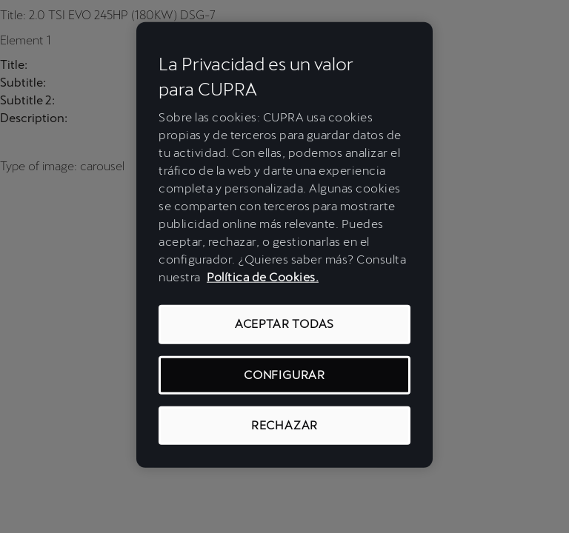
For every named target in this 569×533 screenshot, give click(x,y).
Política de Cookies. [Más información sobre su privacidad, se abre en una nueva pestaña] (263, 277)
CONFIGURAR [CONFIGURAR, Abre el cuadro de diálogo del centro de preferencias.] (284, 374)
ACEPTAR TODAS (284, 324)
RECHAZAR (284, 425)
